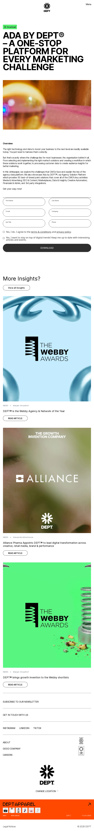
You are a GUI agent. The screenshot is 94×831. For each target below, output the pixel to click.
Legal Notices (9, 826)
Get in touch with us (15, 715)
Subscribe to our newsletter (21, 701)
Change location (47, 791)
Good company (11, 748)
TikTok (37, 728)
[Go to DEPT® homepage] (47, 7)
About (6, 742)
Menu (88, 4)
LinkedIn (24, 728)
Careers (7, 754)
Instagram (9, 728)
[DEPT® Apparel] (47, 809)
